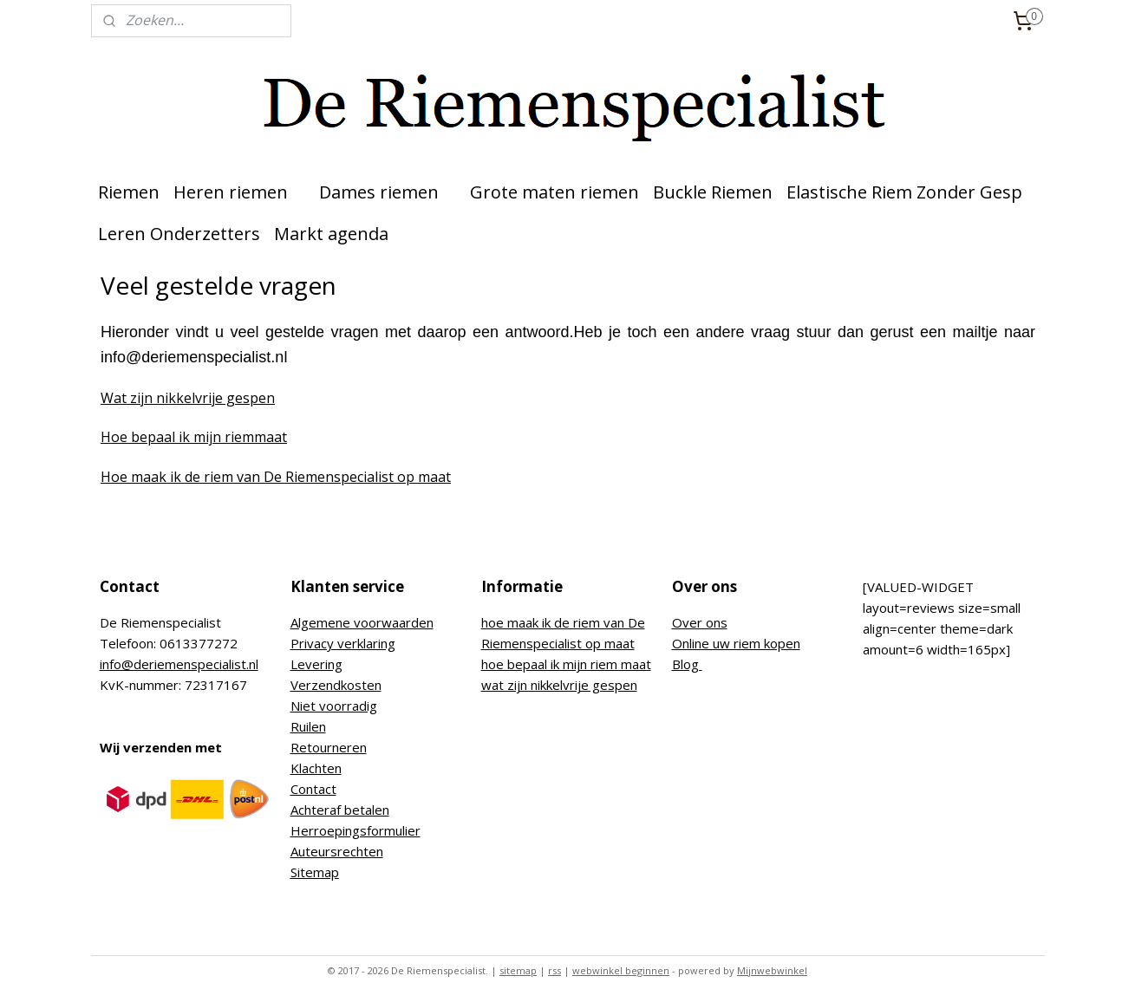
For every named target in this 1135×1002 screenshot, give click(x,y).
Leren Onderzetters (179, 233)
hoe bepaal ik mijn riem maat (566, 664)
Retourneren (328, 747)
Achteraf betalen (339, 809)
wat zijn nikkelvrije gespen (559, 684)
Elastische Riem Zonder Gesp (904, 192)
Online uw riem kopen (736, 643)
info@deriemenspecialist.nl (179, 664)
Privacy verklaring (342, 643)
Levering (316, 664)
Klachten (316, 768)
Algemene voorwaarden (362, 622)
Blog (687, 664)
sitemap (518, 970)
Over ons (699, 622)
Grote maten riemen (554, 192)
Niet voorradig (333, 705)
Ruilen (308, 726)
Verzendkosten (336, 684)
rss (554, 970)
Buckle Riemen (713, 192)
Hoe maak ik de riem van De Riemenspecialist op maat (276, 476)
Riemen (129, 192)
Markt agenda (331, 233)
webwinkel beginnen (620, 970)
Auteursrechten (336, 851)
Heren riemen (239, 192)
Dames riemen (387, 192)
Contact (313, 788)
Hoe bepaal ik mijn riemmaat (194, 436)
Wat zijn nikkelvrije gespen (188, 397)
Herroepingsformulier (355, 830)
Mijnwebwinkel (772, 970)
